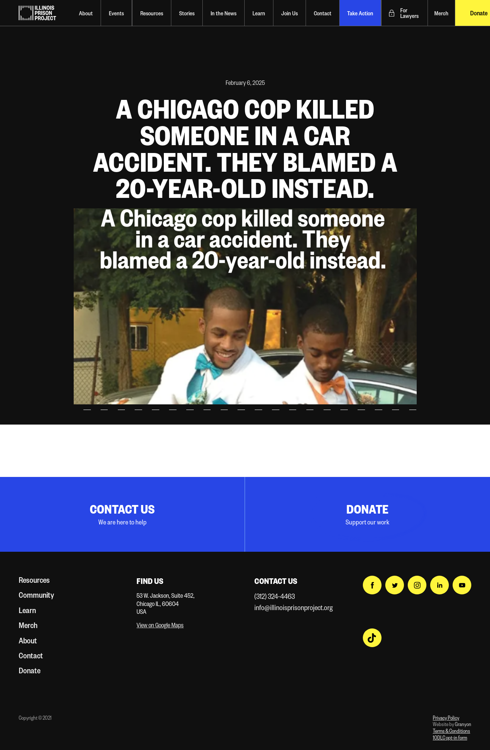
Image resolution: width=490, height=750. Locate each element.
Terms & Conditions (451, 731)
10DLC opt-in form (450, 737)
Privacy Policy (446, 717)
